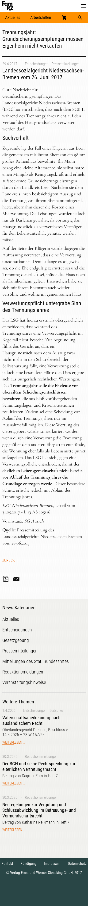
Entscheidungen (36, 64)
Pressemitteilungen (66, 64)
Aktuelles (12, 17)
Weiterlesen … (13, 742)
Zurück (8, 560)
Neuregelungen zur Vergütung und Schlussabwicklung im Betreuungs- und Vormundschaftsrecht (39, 810)
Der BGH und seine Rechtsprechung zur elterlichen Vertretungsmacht (38, 766)
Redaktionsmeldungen (41, 756)
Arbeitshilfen (40, 17)
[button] (83, 6)
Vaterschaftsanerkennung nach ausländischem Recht (31, 720)
